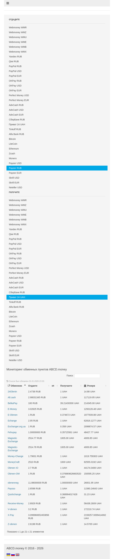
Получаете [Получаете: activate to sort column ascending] (66, 385)
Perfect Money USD (19, 95)
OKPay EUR (15, 90)
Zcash (12, 153)
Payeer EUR (15, 173)
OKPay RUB (15, 81)
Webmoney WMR (18, 27)
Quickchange (14, 494)
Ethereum (14, 148)
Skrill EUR (14, 182)
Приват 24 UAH (17, 124)
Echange (12, 420)
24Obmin (12, 391)
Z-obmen (12, 524)
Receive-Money (15, 503)
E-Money (12, 409)
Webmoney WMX (18, 51)
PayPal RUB (15, 66)
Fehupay (12, 432)
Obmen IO (13, 468)
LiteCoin (13, 144)
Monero (13, 158)
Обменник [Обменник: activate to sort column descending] (15, 385)
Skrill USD (14, 177)
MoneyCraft (13, 462)
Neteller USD (15, 187)
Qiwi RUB (14, 61)
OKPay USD (15, 85)
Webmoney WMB (18, 47)
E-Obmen (12, 415)
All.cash (12, 397)
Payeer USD (15, 163)
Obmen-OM (14, 473)
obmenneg (13, 482)
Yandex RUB (15, 56)
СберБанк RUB (17, 119)
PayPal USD (15, 71)
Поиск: (83, 375)
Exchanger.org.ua (17, 426)
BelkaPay (12, 403)
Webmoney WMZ (17, 32)
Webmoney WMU (18, 37)
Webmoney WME (18, 42)
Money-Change (15, 456)
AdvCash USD (16, 110)
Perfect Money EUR (19, 100)
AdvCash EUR (16, 114)
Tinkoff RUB (15, 129)
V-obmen (12, 509)
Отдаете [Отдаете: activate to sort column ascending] (32, 385)
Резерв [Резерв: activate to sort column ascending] (89, 385)
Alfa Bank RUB (16, 134)
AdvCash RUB (16, 105)
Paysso (11, 488)
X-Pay (11, 515)
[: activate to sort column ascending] (55, 386)
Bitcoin (12, 139)
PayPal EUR (15, 76)
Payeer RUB (15, 168)
